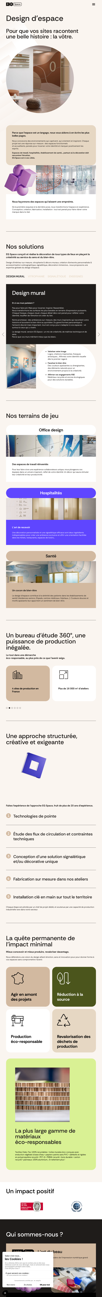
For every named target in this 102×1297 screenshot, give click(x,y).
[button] (93, 4)
